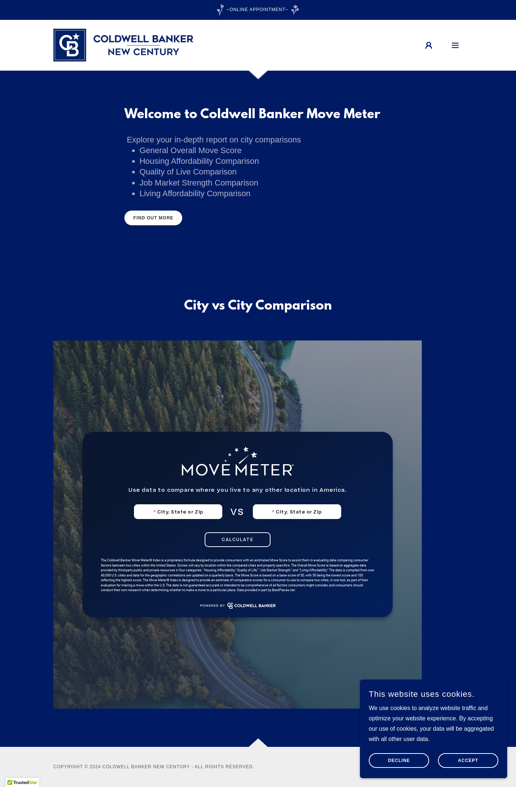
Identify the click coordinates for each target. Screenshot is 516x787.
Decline (399, 760)
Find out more (153, 217)
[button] (428, 45)
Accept (468, 760)
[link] (123, 45)
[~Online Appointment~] (258, 9)
